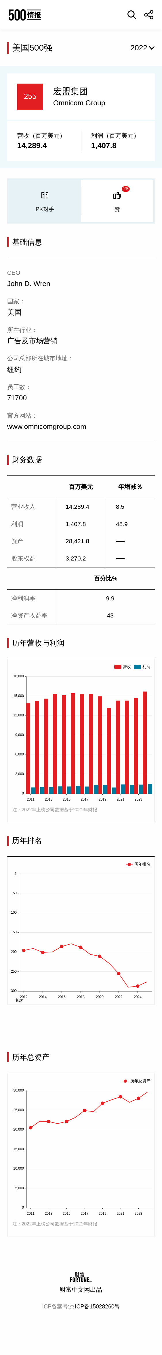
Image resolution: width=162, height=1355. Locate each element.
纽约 (14, 369)
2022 (138, 47)
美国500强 (32, 47)
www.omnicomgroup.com (46, 426)
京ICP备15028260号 (94, 1306)
